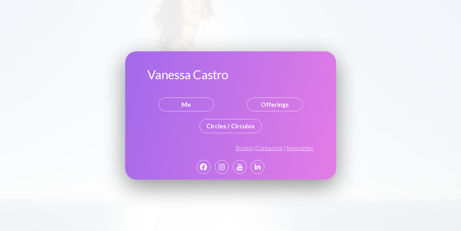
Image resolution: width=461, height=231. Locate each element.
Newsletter (299, 148)
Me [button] (186, 104)
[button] (203, 167)
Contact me (269, 148)
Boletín (244, 148)
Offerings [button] (275, 104)
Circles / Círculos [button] (230, 126)
